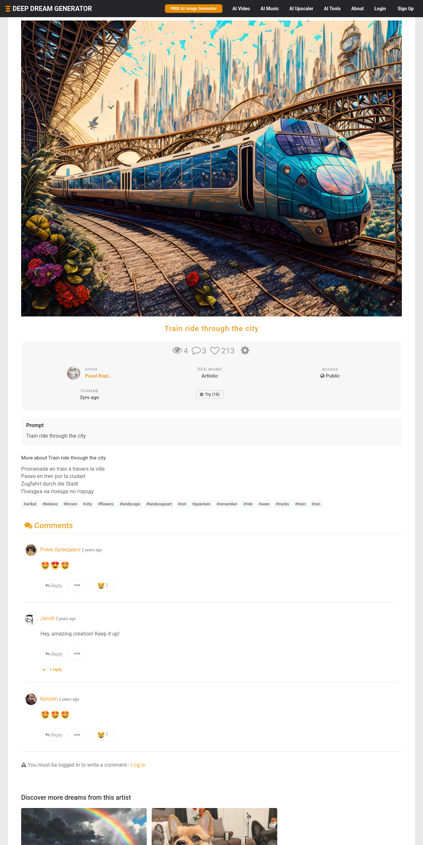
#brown (70, 504)
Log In (138, 765)
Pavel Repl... (99, 376)
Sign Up (406, 8)
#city (87, 504)
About (357, 8)
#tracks (282, 504)
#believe (50, 504)
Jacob (48, 618)
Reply (53, 585)
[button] (54, 668)
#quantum (201, 504)
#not (182, 504)
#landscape (130, 504)
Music (269, 8)
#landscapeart (159, 504)
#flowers (105, 504)
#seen (264, 504)
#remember (226, 504)
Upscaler (301, 8)
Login (380, 8)
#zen (316, 504)
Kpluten (49, 699)
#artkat (29, 504)
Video (241, 8)
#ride (247, 504)
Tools (332, 8)
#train (300, 504)
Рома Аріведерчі (60, 549)
